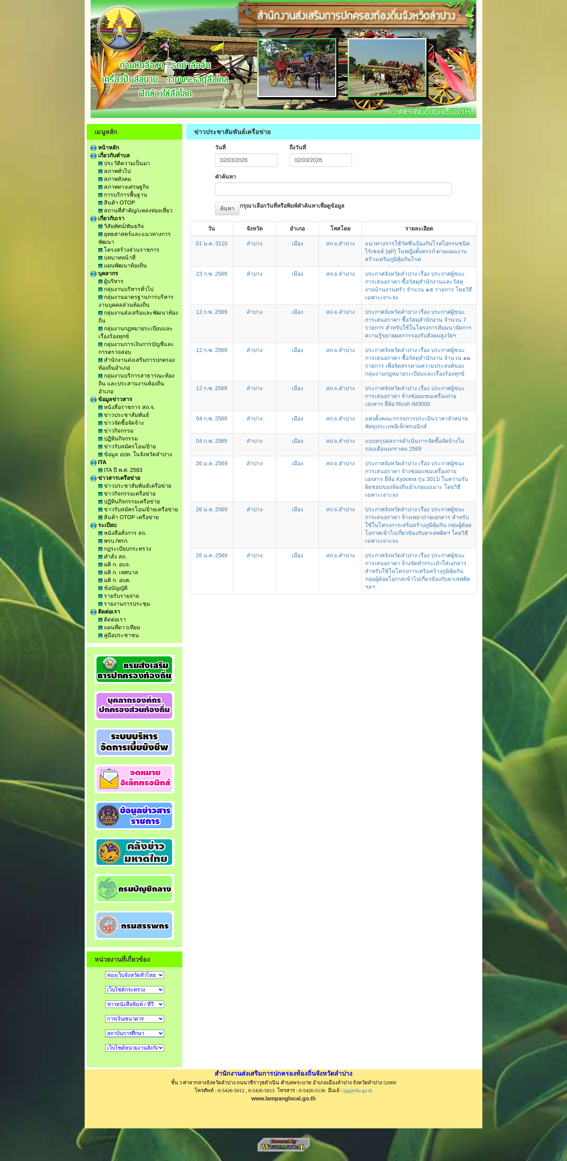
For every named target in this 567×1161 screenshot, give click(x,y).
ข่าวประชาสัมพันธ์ (123, 415)
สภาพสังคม (114, 179)
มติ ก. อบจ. (114, 564)
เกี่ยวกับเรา (107, 218)
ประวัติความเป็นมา (124, 163)
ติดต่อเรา (105, 611)
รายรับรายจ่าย (118, 596)
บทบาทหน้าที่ (116, 257)
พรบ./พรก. (113, 541)
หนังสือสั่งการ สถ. (122, 533)
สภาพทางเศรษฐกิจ (123, 187)
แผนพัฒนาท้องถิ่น (122, 265)
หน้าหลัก (105, 147)
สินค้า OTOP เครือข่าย (128, 517)
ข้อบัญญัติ (113, 588)
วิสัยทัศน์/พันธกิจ (121, 226)
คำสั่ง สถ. (112, 556)
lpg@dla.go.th (357, 1090)
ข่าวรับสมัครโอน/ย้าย (127, 446)
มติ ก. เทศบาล (118, 572)
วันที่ (220, 147)
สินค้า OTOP (116, 202)
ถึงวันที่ (297, 147)
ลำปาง (254, 243)
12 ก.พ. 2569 (211, 312)
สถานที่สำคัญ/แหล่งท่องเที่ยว (135, 210)
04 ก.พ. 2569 (211, 418)
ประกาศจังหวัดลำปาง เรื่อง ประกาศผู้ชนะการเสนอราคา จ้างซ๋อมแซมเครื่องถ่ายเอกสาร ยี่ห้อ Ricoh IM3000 (415, 396)
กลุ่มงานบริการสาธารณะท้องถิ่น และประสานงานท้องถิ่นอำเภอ (136, 383)
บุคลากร (104, 273)
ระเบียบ (104, 525)
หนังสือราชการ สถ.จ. (126, 407)
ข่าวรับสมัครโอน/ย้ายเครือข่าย (138, 509)
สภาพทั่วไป (114, 171)
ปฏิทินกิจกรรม (118, 438)
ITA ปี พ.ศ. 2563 (120, 470)
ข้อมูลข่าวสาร (111, 399)
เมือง (297, 243)
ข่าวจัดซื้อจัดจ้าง (121, 423)
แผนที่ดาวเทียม (119, 627)
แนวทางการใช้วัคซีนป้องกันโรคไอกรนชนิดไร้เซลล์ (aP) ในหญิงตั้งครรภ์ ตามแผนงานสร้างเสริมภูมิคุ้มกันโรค (417, 251)
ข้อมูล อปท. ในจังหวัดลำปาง (135, 454)
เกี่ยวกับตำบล (110, 155)
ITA (98, 462)
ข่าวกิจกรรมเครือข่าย (127, 493)
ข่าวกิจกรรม (115, 431)
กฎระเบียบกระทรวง (124, 548)
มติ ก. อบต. (114, 580)
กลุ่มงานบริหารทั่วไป (126, 289)
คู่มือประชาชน (118, 635)
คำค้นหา (225, 176)
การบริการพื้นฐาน (122, 195)
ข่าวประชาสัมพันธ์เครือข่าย (134, 486)
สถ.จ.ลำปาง (340, 243)
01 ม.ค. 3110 (211, 243)
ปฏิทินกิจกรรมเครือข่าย (129, 501)
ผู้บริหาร (111, 281)
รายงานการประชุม (124, 604)
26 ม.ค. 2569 (211, 463)
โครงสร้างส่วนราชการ (128, 250)
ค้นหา (227, 208)
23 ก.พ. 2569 (211, 274)
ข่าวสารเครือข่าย (115, 478)
